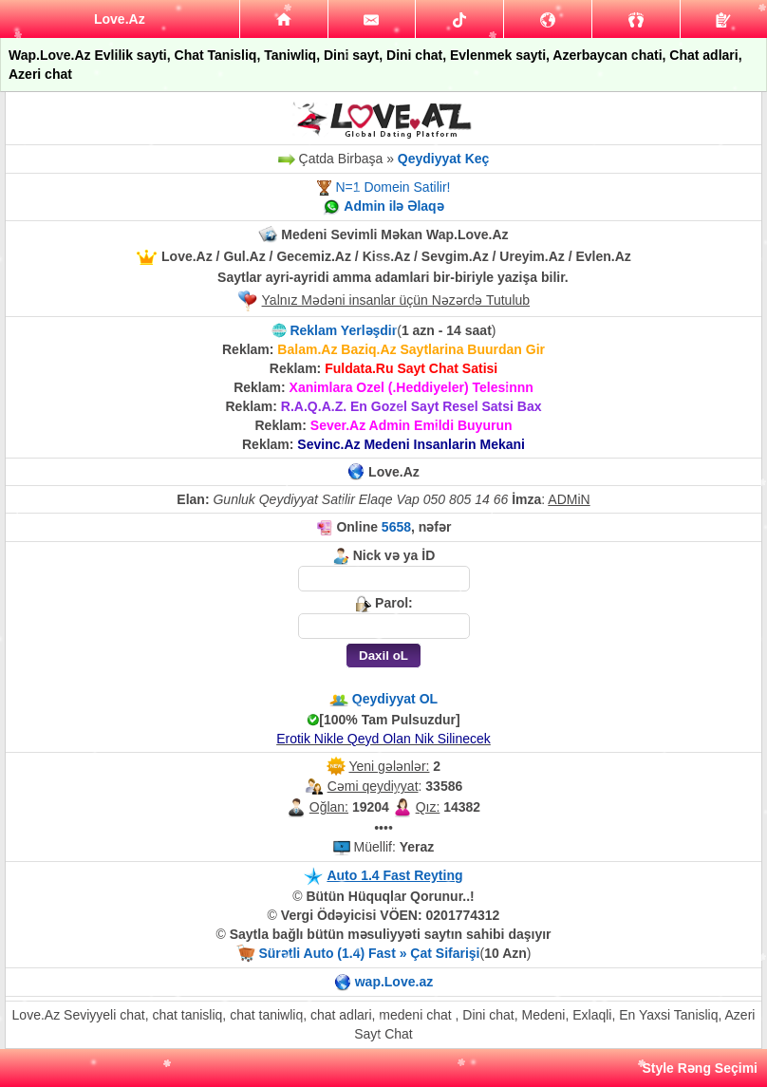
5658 (396, 526)
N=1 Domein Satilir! (392, 187)
